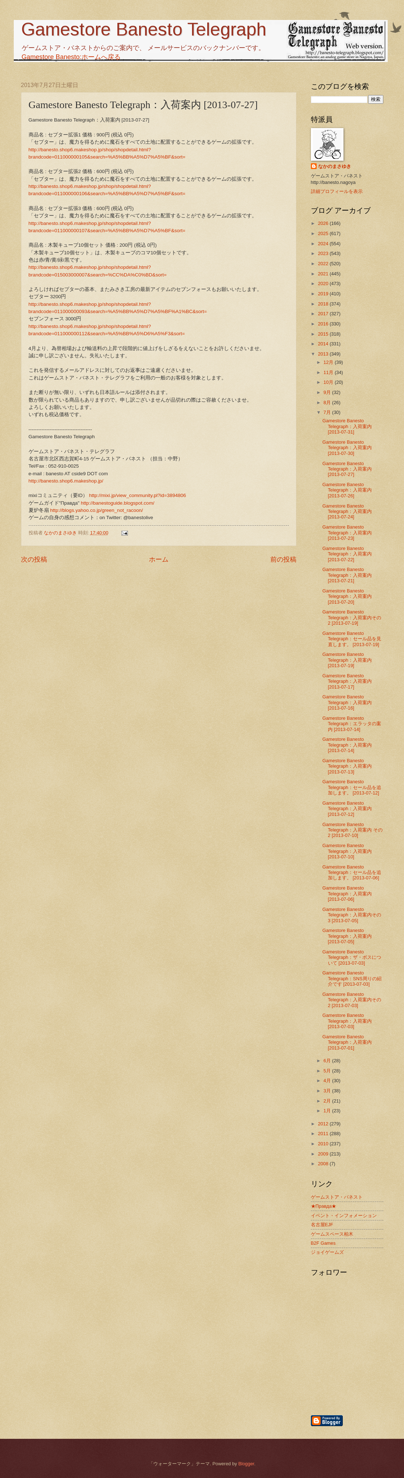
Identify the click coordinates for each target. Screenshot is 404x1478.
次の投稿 (34, 559)
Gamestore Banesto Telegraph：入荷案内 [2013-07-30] (347, 447)
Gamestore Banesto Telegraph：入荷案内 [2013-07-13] (347, 766)
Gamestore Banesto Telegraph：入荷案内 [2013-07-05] (347, 936)
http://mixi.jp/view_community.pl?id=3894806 (137, 495)
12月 (329, 362)
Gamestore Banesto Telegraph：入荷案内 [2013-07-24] (347, 511)
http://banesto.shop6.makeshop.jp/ (66, 481)
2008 (323, 1163)
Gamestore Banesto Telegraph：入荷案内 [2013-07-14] (347, 744)
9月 (328, 392)
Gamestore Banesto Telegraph (143, 29)
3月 (328, 1090)
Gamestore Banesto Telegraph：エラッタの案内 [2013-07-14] (352, 723)
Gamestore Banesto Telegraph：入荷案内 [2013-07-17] (347, 681)
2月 (328, 1101)
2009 (323, 1154)
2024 (323, 243)
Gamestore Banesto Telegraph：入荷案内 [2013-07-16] (347, 702)
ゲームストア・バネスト (337, 1197)
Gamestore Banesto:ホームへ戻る (71, 57)
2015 (323, 334)
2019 (323, 293)
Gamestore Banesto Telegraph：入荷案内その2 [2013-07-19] (352, 617)
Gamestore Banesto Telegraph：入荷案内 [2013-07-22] (347, 554)
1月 (328, 1110)
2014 (323, 343)
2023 (323, 253)
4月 (328, 1080)
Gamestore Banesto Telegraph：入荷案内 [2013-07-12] (347, 808)
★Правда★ (324, 1206)
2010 (323, 1143)
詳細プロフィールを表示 (337, 191)
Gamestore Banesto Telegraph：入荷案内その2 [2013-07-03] (352, 1000)
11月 (329, 372)
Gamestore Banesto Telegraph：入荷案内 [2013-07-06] (347, 893)
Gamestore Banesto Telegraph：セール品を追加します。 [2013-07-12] (352, 787)
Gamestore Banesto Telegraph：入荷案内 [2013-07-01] (347, 1042)
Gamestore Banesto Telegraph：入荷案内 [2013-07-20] (347, 596)
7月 (328, 412)
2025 (323, 233)
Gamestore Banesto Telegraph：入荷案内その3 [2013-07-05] (352, 915)
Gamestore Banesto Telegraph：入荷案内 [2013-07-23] (347, 532)
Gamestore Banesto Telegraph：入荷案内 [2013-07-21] (347, 575)
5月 (328, 1070)
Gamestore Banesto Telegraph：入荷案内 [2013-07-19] (347, 660)
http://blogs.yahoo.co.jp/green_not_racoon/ (96, 510)
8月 (328, 402)
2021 (323, 273)
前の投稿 (283, 559)
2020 (323, 283)
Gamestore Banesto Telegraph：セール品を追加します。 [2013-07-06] (352, 872)
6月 (328, 1060)
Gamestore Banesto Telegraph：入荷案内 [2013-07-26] (347, 490)
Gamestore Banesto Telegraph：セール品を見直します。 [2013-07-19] (352, 639)
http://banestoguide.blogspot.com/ (117, 503)
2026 (323, 223)
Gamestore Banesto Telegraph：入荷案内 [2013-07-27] (347, 469)
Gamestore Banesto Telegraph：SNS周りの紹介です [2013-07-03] (352, 978)
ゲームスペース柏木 (332, 1234)
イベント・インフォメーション (344, 1215)
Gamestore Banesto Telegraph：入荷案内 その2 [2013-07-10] (352, 830)
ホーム (158, 559)
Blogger (246, 1463)
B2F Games (323, 1243)
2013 (323, 354)
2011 (323, 1133)
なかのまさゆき (334, 166)
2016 (323, 324)
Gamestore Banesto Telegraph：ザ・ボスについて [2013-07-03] (352, 957)
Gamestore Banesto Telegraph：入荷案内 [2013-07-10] (347, 851)
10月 (329, 382)
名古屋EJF (322, 1224)
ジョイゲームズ (327, 1252)
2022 (323, 263)
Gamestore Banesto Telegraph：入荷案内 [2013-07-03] (347, 1021)
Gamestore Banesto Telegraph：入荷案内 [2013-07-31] (347, 426)
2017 (323, 313)
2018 (323, 304)
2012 (323, 1123)
